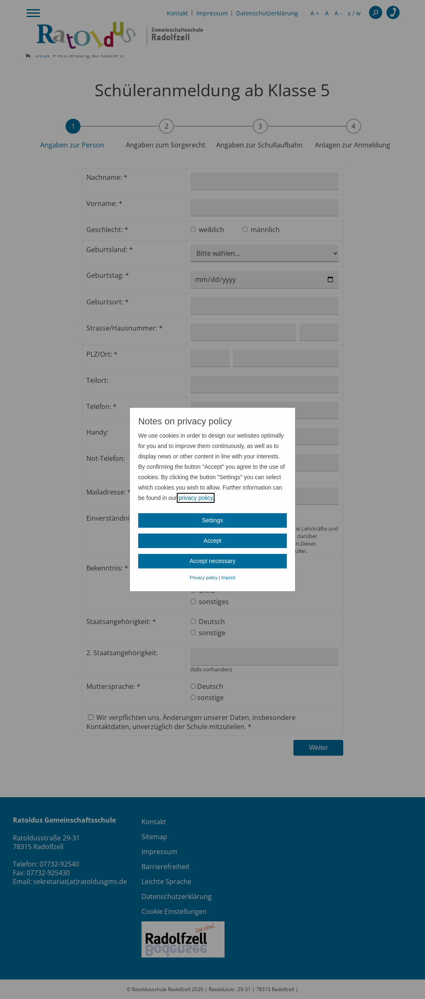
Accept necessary (213, 561)
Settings (212, 520)
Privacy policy (203, 577)
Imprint (228, 577)
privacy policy (195, 498)
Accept (213, 540)
